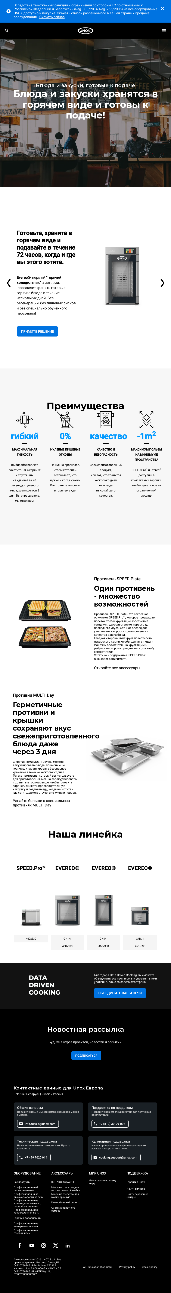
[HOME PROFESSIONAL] (85, 31)
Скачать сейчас (52, 17)
